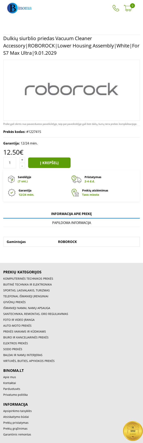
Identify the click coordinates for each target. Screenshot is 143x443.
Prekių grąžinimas (15, 428)
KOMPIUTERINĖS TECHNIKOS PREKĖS (28, 278)
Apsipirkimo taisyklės (17, 411)
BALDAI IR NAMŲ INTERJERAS (22, 355)
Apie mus (9, 377)
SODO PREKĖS (12, 349)
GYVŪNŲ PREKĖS (14, 302)
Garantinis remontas (17, 434)
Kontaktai (9, 383)
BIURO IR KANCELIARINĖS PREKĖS (26, 337)
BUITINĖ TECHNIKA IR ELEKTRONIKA (27, 284)
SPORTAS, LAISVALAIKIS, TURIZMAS (26, 290)
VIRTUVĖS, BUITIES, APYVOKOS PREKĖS (29, 361)
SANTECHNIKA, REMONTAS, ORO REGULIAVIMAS (35, 314)
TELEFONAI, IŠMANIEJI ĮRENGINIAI (25, 296)
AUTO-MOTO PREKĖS (17, 325)
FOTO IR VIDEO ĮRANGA (19, 320)
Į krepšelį (49, 162)
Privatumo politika (15, 395)
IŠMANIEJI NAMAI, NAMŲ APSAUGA (26, 308)
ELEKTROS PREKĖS (15, 343)
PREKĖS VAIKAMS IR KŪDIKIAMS (24, 331)
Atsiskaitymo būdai (16, 417)
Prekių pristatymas (16, 423)
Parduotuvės (11, 389)
